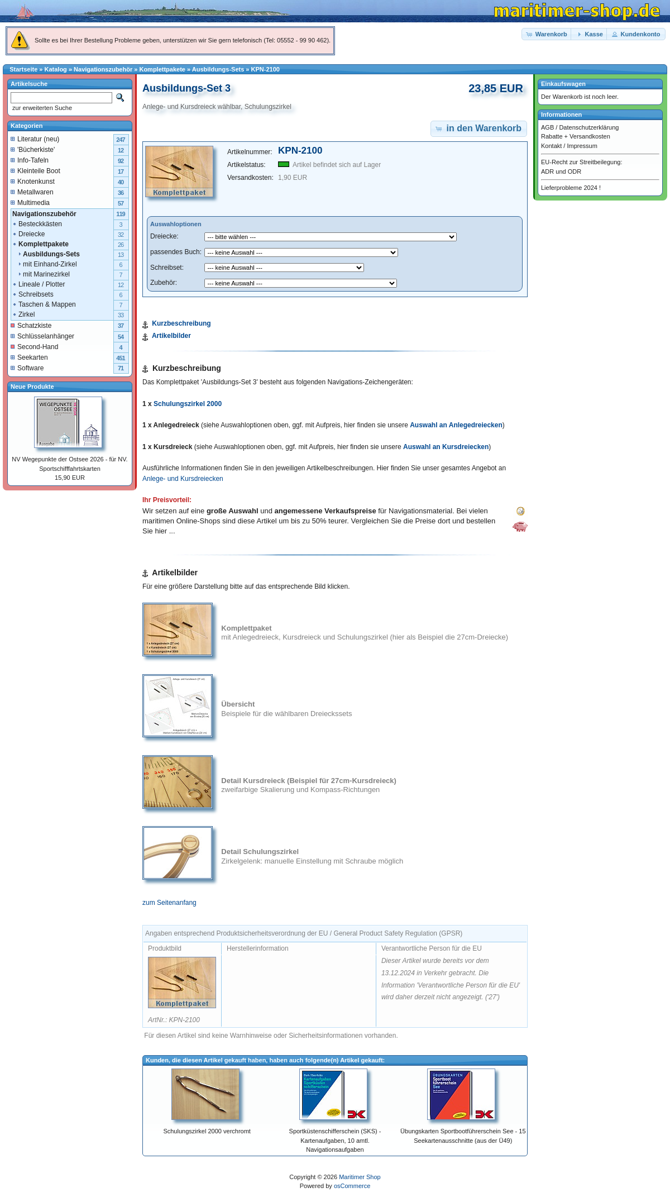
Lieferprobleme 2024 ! (571, 187)
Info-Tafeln (30, 160)
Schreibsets (33, 294)
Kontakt (551, 145)
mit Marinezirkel (41, 274)
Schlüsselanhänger (42, 336)
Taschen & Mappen (44, 304)
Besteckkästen (37, 224)
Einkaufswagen (563, 83)
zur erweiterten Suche (41, 107)
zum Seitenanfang (169, 903)
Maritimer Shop (360, 1177)
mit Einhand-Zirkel (44, 264)
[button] (547, 34)
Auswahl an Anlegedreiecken (456, 425)
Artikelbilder (171, 336)
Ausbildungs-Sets (218, 69)
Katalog (56, 69)
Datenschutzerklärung (589, 127)
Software (27, 368)
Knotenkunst (33, 181)
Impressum (582, 145)
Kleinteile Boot (35, 171)
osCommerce (352, 1185)
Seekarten (29, 357)
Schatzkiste (31, 326)
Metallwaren (32, 192)
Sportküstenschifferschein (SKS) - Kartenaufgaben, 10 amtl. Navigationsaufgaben (335, 1140)
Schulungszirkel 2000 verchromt (207, 1131)
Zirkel (23, 314)
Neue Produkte (32, 386)
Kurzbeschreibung (181, 323)
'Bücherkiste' (33, 150)
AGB (547, 127)
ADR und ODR (561, 171)
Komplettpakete (162, 69)
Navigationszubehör (103, 69)
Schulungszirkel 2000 (188, 404)
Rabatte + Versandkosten (575, 136)
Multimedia (30, 203)
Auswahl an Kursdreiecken (446, 447)
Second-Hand (34, 347)
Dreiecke (28, 234)
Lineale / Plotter (38, 284)
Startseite (23, 69)
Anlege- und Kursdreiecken (182, 479)
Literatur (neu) (35, 139)
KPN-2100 (265, 69)
